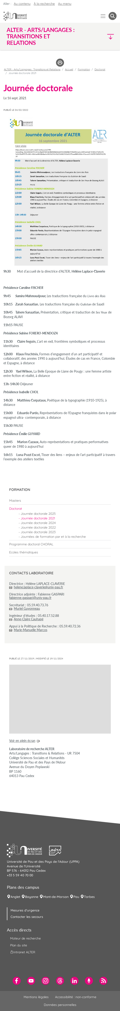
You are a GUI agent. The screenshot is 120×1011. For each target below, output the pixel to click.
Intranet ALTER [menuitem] (22, 952)
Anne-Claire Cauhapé (28, 619)
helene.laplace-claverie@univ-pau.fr (38, 587)
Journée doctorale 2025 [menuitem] (38, 514)
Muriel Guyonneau (27, 608)
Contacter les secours (27, 917)
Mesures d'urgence (25, 910)
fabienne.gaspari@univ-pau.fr (30, 598)
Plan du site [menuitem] (18, 945)
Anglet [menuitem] (15, 897)
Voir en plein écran (22, 741)
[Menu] (103, 16)
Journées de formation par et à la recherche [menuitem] (53, 537)
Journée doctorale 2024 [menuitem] (38, 523)
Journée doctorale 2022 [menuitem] (38, 527)
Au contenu (22, 4)
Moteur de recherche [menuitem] (25, 938)
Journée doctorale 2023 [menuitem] (38, 532)
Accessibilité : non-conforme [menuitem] (75, 997)
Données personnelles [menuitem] (60, 1005)
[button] (103, 36)
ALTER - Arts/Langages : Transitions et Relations (32, 69)
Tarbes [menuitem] (89, 897)
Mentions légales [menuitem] (36, 997)
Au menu (64, 4)
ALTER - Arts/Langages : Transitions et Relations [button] (41, 36)
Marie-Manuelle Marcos (30, 630)
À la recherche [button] (44, 4)
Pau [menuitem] (76, 897)
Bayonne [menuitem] (31, 897)
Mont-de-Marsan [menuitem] (56, 897)
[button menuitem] (113, 16)
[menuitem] (60, 500)
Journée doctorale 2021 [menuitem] (38, 518)
